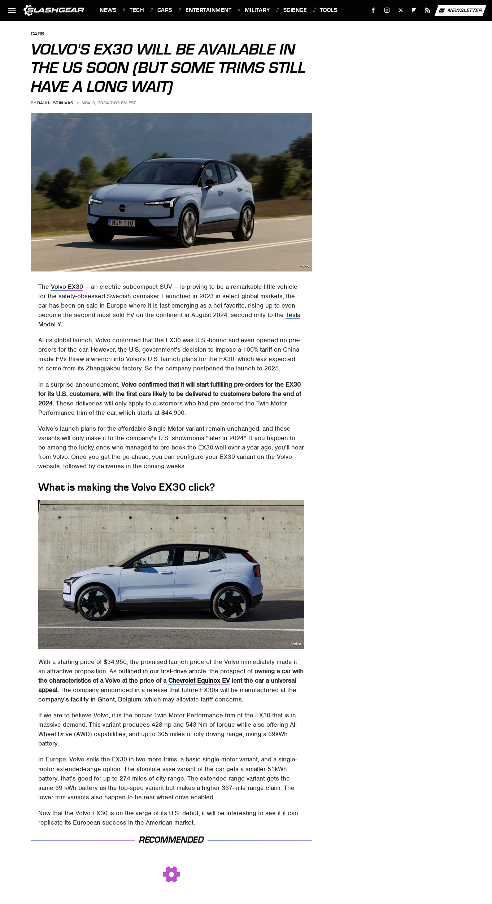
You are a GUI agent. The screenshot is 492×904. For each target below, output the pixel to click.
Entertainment (209, 10)
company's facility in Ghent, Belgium (89, 699)
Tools (329, 10)
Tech (137, 10)
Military (257, 10)
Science (295, 10)
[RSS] (428, 10)
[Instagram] (387, 10)
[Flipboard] (414, 10)
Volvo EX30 (67, 287)
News (108, 10)
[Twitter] (400, 10)
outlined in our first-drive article (162, 671)
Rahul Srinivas (55, 102)
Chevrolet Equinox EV (199, 680)
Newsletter (460, 10)
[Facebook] (373, 10)
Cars (164, 10)
